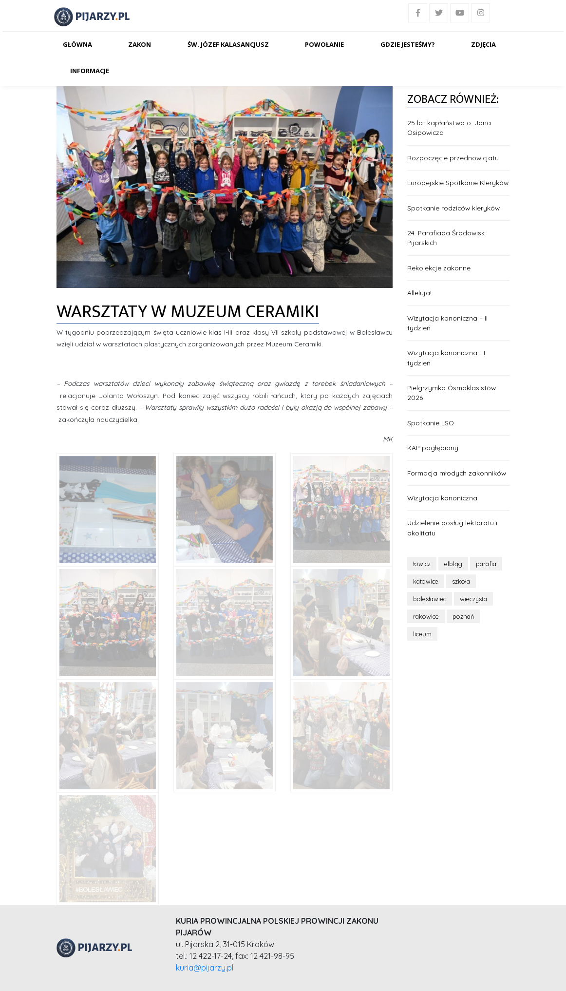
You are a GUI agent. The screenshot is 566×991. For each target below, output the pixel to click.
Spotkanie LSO (430, 423)
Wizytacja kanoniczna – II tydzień (447, 323)
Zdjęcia (483, 44)
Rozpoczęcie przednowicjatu (453, 157)
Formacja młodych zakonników (456, 473)
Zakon (139, 44)
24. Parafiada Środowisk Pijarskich (446, 238)
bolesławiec (429, 599)
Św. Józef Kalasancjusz (228, 44)
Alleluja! (419, 292)
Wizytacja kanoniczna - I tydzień (446, 357)
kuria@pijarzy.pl (204, 967)
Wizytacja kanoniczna (442, 498)
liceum (422, 634)
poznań (463, 616)
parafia (486, 564)
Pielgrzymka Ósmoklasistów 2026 (451, 392)
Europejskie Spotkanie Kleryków (458, 182)
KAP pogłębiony (432, 447)
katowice (425, 581)
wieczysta (473, 599)
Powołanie (324, 44)
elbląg (453, 564)
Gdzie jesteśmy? (407, 44)
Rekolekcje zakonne (439, 268)
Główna (77, 44)
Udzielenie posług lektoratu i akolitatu (452, 527)
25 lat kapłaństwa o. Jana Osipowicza (449, 127)
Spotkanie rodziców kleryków (453, 208)
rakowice (426, 616)
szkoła (461, 581)
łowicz (422, 564)
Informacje (89, 70)
